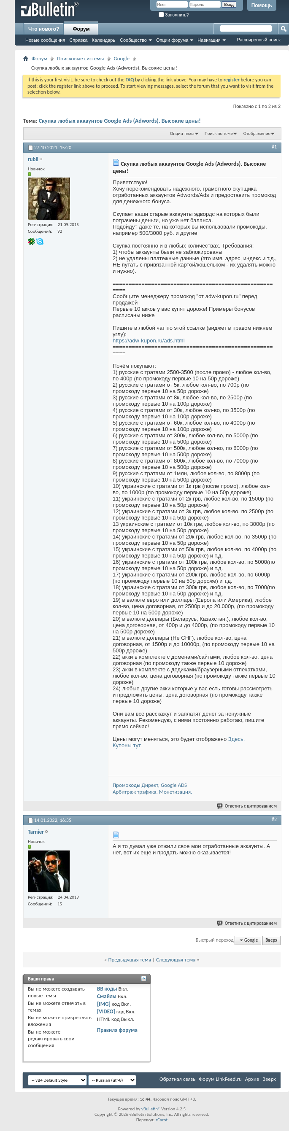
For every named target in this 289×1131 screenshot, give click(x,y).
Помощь (261, 5)
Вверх (271, 940)
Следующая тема (176, 959)
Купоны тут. (127, 745)
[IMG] (104, 1004)
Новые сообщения (45, 40)
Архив (252, 1079)
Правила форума (117, 1030)
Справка (78, 40)
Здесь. (236, 739)
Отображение (256, 133)
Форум (81, 29)
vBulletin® (150, 1109)
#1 (274, 147)
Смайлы (106, 996)
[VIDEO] (106, 1011)
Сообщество (133, 40)
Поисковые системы (80, 58)
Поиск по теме (219, 133)
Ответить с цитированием (247, 806)
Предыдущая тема (129, 959)
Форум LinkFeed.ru (220, 1079)
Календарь (104, 40)
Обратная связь (177, 1079)
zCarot (162, 1120)
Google (122, 58)
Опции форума (172, 40)
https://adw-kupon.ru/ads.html (149, 340)
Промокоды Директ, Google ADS (150, 785)
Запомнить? (174, 15)
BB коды (107, 989)
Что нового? (43, 29)
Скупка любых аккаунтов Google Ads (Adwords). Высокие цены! (120, 120)
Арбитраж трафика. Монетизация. (152, 792)
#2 (274, 819)
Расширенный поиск (259, 39)
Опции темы (182, 133)
